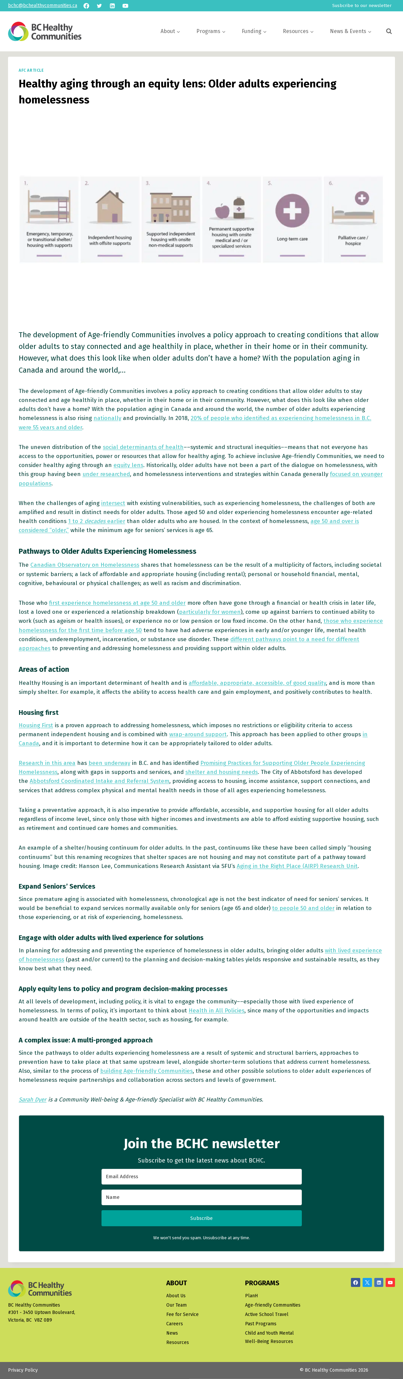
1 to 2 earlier (96, 521)
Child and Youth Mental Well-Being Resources (269, 1337)
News (172, 1333)
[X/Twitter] (367, 1282)
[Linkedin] (112, 5)
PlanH (251, 1296)
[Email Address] (202, 1177)
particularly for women (210, 611)
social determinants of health (143, 447)
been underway (109, 763)
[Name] (202, 1197)
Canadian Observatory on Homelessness (84, 564)
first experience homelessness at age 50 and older (117, 602)
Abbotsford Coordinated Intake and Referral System (99, 781)
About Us (176, 1296)
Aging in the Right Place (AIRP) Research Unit (297, 866)
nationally (107, 418)
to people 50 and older (303, 908)
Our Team (176, 1305)
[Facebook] (86, 5)
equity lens (128, 465)
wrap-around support (198, 734)
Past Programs (260, 1324)
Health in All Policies (216, 1010)
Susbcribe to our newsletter (362, 5)
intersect (113, 503)
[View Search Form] (389, 31)
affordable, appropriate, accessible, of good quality (257, 682)
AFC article (31, 70)
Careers (174, 1324)
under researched (106, 474)
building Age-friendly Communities (146, 1070)
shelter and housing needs (221, 772)
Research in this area (47, 763)
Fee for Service (182, 1314)
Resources (177, 1342)
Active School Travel (266, 1314)
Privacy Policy (23, 1370)
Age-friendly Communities (272, 1305)
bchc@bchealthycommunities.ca (42, 5)
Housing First (36, 725)
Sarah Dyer (32, 1099)
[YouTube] (125, 5)
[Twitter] (99, 5)
